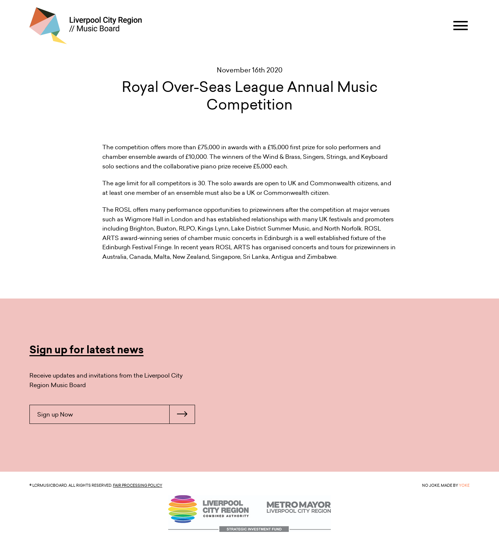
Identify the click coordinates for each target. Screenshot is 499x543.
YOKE (464, 485)
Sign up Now (116, 414)
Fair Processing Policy (137, 485)
